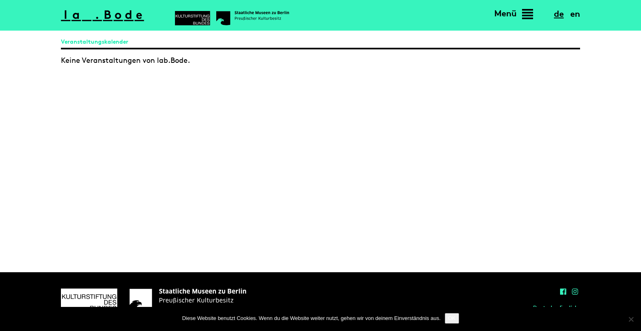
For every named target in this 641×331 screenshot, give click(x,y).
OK (452, 318)
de (559, 13)
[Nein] (631, 319)
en (575, 13)
